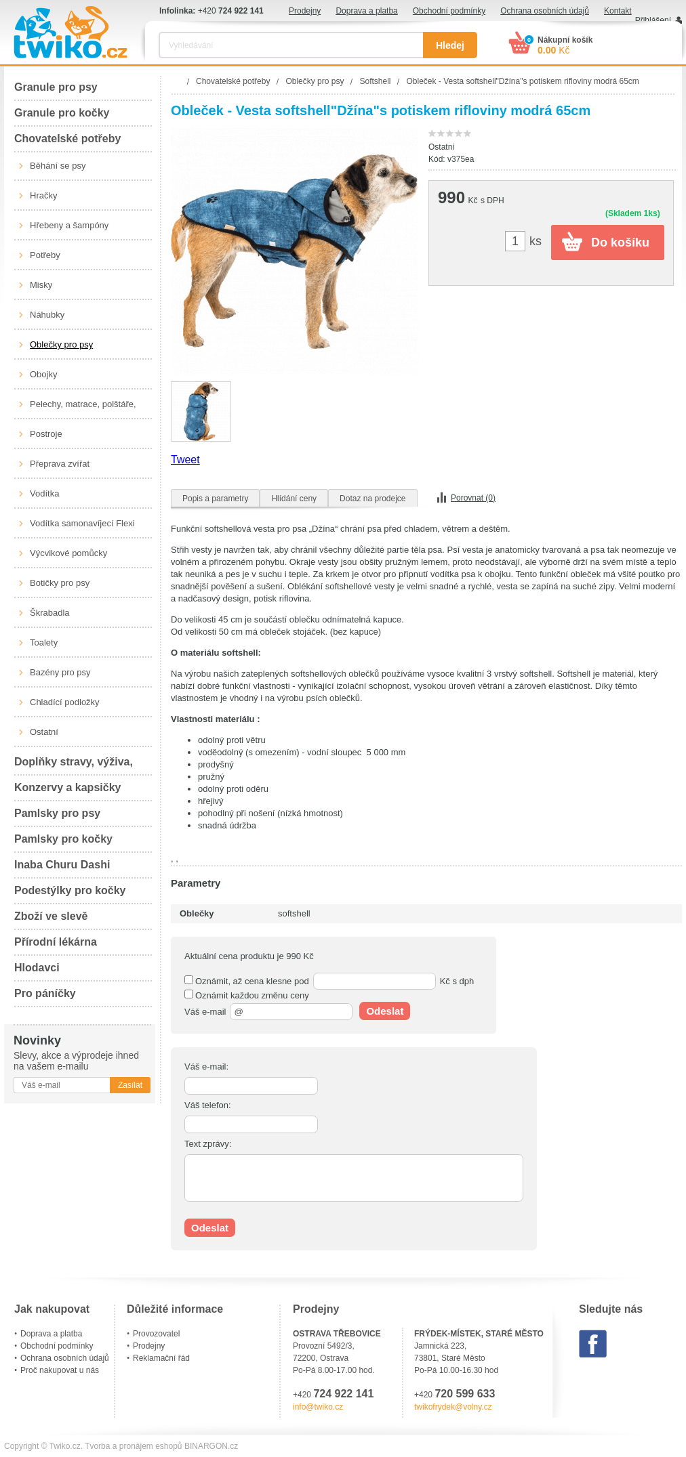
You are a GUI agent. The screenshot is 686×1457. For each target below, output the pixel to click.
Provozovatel (156, 1333)
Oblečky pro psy (61, 344)
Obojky (43, 374)
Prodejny (305, 11)
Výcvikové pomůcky (68, 553)
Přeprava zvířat (59, 464)
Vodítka (44, 493)
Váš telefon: (207, 1105)
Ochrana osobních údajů (544, 11)
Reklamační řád (161, 1358)
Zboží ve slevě (51, 916)
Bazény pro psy (60, 672)
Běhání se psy (57, 166)
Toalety (44, 642)
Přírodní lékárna (55, 942)
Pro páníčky (45, 993)
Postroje (46, 434)
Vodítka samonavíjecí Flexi (82, 523)
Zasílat (130, 1085)
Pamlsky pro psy (57, 813)
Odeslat (384, 1011)
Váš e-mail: (206, 1066)
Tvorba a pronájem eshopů (133, 1446)
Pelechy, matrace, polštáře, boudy (83, 409)
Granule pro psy (56, 87)
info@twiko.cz (318, 1407)
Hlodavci (37, 967)
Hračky (43, 195)
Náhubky (47, 315)
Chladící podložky (65, 702)
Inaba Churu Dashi (62, 864)
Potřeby (45, 255)
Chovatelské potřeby (67, 138)
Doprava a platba (366, 11)
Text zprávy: (207, 1144)
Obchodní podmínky (449, 11)
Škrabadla (50, 613)
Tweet (185, 459)
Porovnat (473, 498)
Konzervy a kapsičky (67, 787)
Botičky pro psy (59, 583)
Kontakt (618, 11)
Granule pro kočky (62, 113)
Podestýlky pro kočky (70, 890)
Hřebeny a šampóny (69, 225)
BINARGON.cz (211, 1446)
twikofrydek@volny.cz (453, 1407)
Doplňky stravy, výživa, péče (73, 766)
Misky (41, 285)
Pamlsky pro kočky (63, 839)
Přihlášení (653, 20)
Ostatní (44, 732)
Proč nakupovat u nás (59, 1370)
